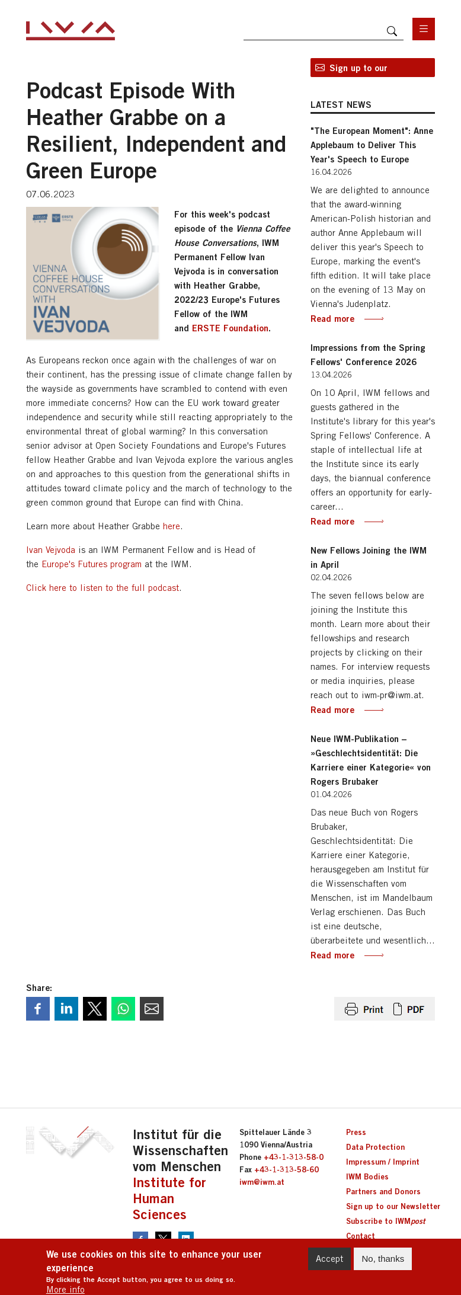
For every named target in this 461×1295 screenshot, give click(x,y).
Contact (360, 1235)
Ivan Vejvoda (50, 550)
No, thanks (382, 1264)
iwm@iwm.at (261, 1182)
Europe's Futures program (91, 564)
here (171, 526)
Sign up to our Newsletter (393, 1206)
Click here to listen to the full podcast (102, 588)
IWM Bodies (367, 1176)
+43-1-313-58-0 (294, 1157)
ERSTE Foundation (230, 327)
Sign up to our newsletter (358, 69)
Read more (332, 318)
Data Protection (375, 1147)
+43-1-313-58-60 (286, 1169)
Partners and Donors (383, 1191)
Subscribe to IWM (385, 1221)
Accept (329, 1264)
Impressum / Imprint (383, 1161)
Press (356, 1132)
